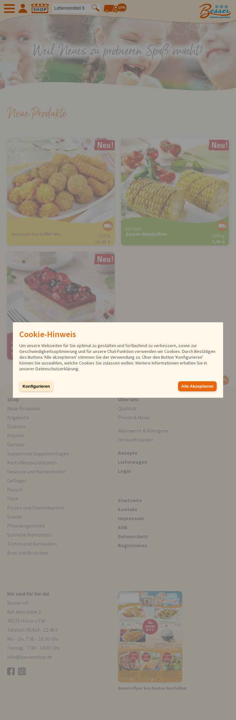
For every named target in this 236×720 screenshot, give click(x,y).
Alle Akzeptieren (197, 386)
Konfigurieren (36, 386)
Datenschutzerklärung (56, 369)
